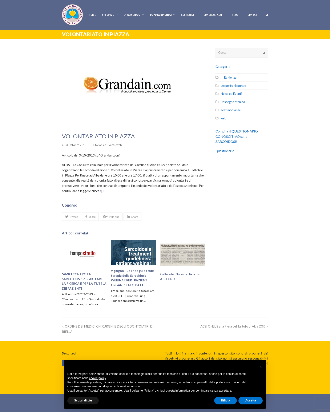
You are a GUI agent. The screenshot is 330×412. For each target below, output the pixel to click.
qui (102, 191)
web (119, 145)
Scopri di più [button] (83, 400)
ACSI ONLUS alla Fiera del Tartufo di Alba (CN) (234, 326)
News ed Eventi (105, 145)
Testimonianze (231, 110)
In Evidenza (229, 77)
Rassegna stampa (233, 102)
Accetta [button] (250, 400)
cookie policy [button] (97, 378)
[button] (71, 217)
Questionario (225, 151)
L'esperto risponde (233, 85)
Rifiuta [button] (225, 400)
